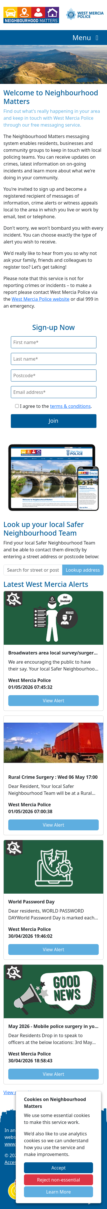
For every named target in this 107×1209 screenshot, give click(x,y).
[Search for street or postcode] (32, 570)
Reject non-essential (58, 1180)
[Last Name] (53, 359)
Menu (86, 37)
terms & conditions (70, 406)
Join (53, 420)
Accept (58, 1168)
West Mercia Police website (40, 299)
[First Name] (53, 342)
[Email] (53, 392)
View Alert (53, 700)
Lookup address (83, 570)
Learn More (58, 1192)
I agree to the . (53, 406)
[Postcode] (53, 375)
